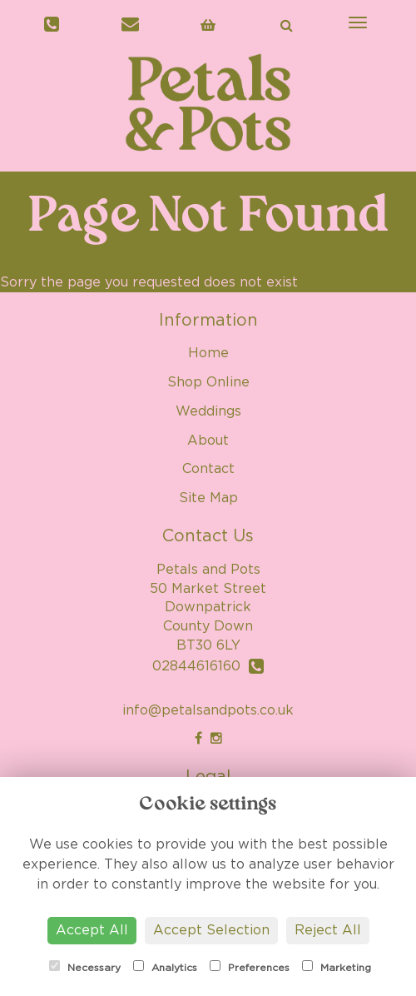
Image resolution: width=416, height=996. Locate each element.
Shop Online (208, 382)
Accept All (92, 930)
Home (208, 353)
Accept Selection (211, 930)
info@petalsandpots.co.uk (208, 710)
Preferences (250, 966)
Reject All (328, 930)
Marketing (336, 966)
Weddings (208, 411)
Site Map (208, 498)
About (208, 440)
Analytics (165, 966)
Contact (208, 469)
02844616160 (208, 666)
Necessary (85, 966)
